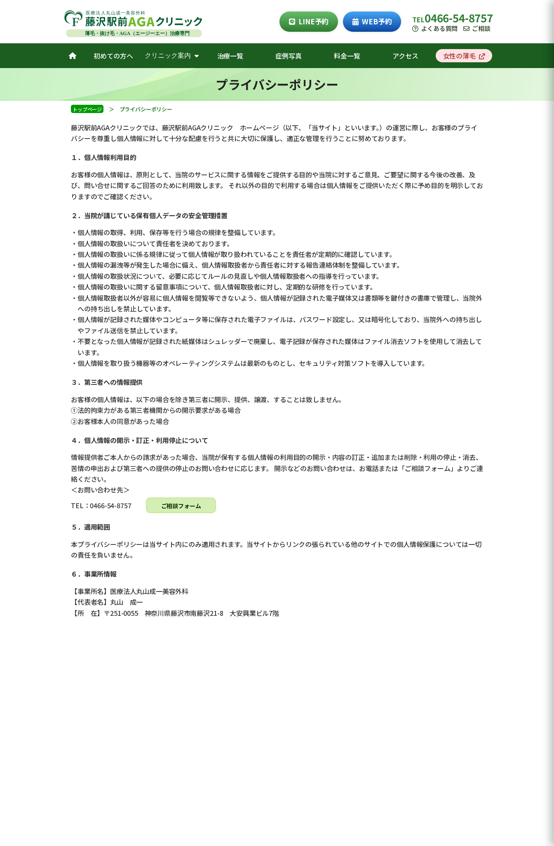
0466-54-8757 (459, 17)
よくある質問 (435, 28)
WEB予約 (372, 21)
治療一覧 (230, 56)
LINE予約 (309, 21)
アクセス (405, 56)
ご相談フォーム (181, 506)
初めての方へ (113, 56)
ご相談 (476, 28)
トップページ (87, 109)
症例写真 (288, 56)
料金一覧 (347, 56)
